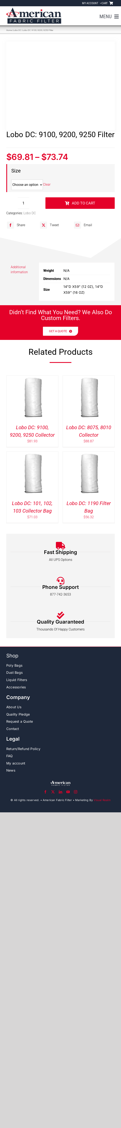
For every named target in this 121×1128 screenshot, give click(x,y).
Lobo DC (17, 30)
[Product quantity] (23, 203)
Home (9, 30)
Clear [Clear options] (46, 184)
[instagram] (75, 792)
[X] (49, 225)
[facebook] (45, 792)
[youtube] (68, 792)
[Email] (82, 225)
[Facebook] (15, 225)
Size (16, 171)
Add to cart (80, 203)
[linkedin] (60, 792)
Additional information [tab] (19, 269)
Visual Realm (102, 800)
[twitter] (53, 792)
